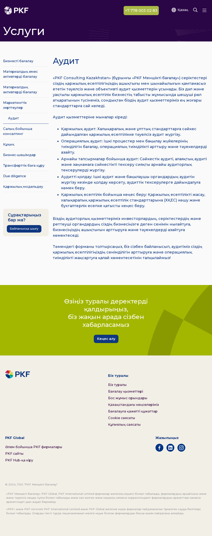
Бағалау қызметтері (125, 391)
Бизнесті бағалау (18, 61)
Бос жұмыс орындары (127, 398)
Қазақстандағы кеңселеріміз (133, 405)
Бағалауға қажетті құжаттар (133, 411)
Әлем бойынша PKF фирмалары (33, 447)
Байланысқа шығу (24, 228)
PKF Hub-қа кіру (19, 460)
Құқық (8, 144)
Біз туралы (117, 385)
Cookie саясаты (121, 418)
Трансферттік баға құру (24, 165)
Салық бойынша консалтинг (17, 131)
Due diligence (14, 176)
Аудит (13, 118)
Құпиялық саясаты (124, 425)
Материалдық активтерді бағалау (20, 89)
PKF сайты (14, 454)
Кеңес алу (106, 339)
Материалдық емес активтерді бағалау (20, 74)
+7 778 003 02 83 (141, 10)
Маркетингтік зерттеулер (15, 105)
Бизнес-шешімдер (19, 155)
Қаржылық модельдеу (23, 187)
